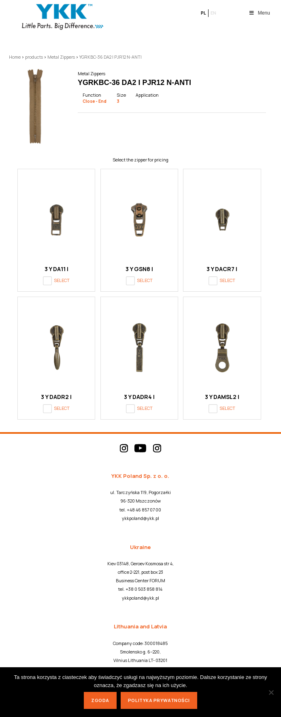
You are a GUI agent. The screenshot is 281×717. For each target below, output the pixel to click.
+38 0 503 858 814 (144, 589)
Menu (259, 13)
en (213, 13)
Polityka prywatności (159, 700)
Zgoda (100, 700)
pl (203, 13)
